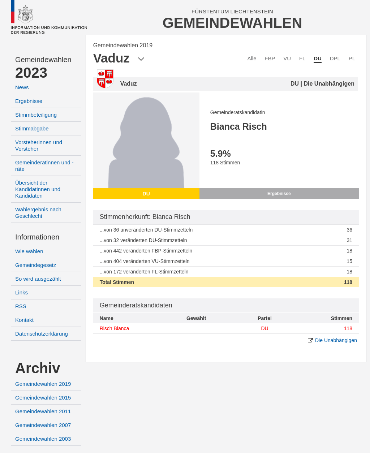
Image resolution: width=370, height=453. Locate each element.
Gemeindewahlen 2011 (43, 411)
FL (302, 58)
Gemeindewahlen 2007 (43, 425)
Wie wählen (29, 251)
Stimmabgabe (32, 128)
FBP (269, 58)
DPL (335, 58)
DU (318, 58)
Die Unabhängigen (336, 340)
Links (21, 292)
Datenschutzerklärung (41, 334)
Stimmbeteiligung (36, 115)
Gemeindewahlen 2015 (43, 397)
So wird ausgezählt (38, 279)
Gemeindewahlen (43, 59)
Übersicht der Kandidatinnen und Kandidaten (37, 189)
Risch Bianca (114, 328)
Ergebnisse (28, 101)
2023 (31, 72)
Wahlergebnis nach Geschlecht (38, 212)
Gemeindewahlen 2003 (43, 439)
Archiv (37, 368)
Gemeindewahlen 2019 (43, 384)
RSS (20, 306)
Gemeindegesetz (35, 265)
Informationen (37, 237)
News (22, 87)
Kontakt (24, 320)
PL (352, 58)
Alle (252, 58)
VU (287, 58)
